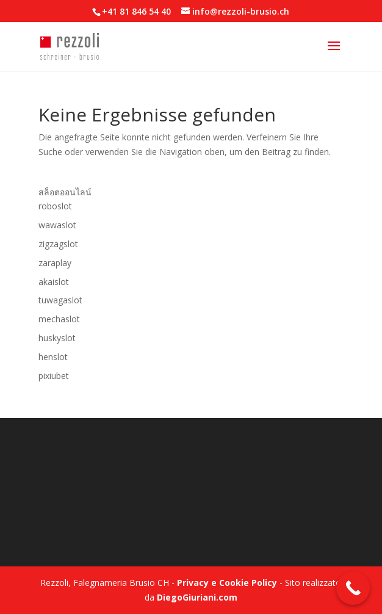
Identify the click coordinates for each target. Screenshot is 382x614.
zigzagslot (58, 244)
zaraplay (54, 263)
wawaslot (57, 225)
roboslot (55, 206)
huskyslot (57, 338)
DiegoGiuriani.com (197, 597)
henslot (53, 357)
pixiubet (53, 375)
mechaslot (59, 319)
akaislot (53, 281)
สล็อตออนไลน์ (65, 192)
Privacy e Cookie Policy (227, 582)
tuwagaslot (60, 300)
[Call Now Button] (353, 588)
